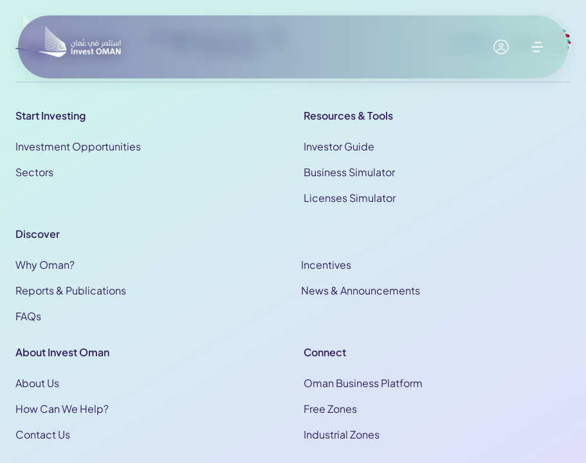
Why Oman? (45, 264)
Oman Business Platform (363, 383)
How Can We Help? (62, 408)
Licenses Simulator (350, 197)
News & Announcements (360, 290)
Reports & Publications (70, 290)
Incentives (326, 264)
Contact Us (42, 434)
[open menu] (537, 47)
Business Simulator (349, 172)
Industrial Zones (342, 434)
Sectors (34, 172)
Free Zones (330, 408)
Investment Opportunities (78, 146)
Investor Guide (339, 146)
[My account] (501, 47)
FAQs (28, 316)
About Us (37, 383)
